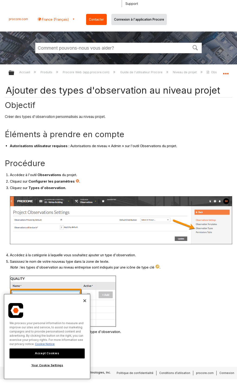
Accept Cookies (47, 353)
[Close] (85, 301)
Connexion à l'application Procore (139, 19)
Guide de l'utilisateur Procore (141, 72)
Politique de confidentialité (135, 373)
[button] (195, 47)
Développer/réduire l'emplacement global (225, 71)
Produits (47, 72)
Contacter (96, 19)
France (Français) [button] (55, 19)
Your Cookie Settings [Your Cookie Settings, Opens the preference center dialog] (47, 365)
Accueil (25, 72)
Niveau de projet (185, 72)
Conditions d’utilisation (174, 373)
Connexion (226, 373)
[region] (47, 336)
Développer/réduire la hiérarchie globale (14, 73)
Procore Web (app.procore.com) (86, 72)
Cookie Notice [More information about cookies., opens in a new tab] (45, 344)
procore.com (18, 19)
